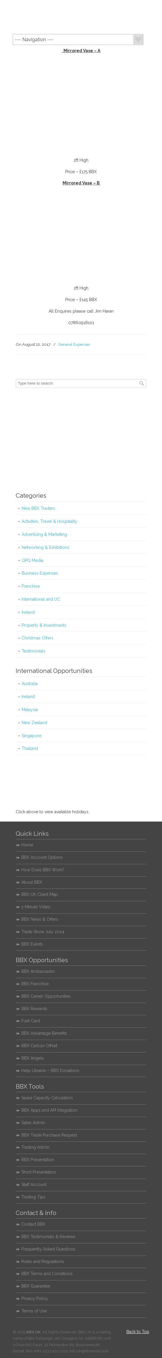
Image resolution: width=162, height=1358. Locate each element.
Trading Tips (33, 1197)
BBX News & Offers (39, 919)
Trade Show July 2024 (42, 931)
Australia (30, 683)
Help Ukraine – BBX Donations (50, 1070)
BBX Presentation (37, 1159)
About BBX (31, 882)
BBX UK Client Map (39, 894)
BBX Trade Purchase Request (49, 1135)
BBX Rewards (34, 1008)
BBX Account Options (42, 857)
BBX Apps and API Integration (49, 1110)
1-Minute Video (35, 906)
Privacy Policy (34, 1298)
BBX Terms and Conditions (47, 1273)
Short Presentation (38, 1172)
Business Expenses (40, 573)
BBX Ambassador (38, 971)
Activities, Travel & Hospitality (49, 521)
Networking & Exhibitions (45, 547)
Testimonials (33, 651)
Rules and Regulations (42, 1261)
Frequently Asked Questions (48, 1249)
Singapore (31, 735)
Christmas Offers (37, 638)
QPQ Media (32, 560)
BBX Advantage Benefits (44, 1033)
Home (27, 845)
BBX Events (32, 944)
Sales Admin (33, 1122)
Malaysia (30, 709)
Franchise (31, 586)
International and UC (41, 599)
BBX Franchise (35, 983)
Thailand (30, 748)
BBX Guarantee (35, 1286)
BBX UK (81, 16)
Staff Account (34, 1184)
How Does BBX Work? (42, 869)
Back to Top (137, 1331)
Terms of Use (34, 1311)
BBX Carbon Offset (39, 1045)
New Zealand (34, 722)
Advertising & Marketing (44, 534)
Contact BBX (33, 1224)
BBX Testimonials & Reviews (48, 1236)
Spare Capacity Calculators (47, 1097)
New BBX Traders (38, 508)
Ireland (28, 612)
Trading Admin (35, 1147)
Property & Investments (44, 625)
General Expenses (74, 344)
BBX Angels (32, 1058)
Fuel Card (30, 1020)
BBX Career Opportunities (46, 996)
